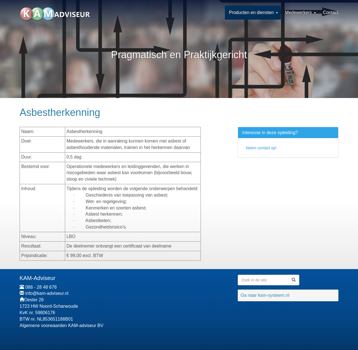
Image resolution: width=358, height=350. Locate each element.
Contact (330, 12)
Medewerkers (298, 12)
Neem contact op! (261, 148)
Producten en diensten (251, 12)
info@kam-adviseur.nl (46, 293)
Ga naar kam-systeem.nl (265, 295)
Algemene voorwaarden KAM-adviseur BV (61, 325)
